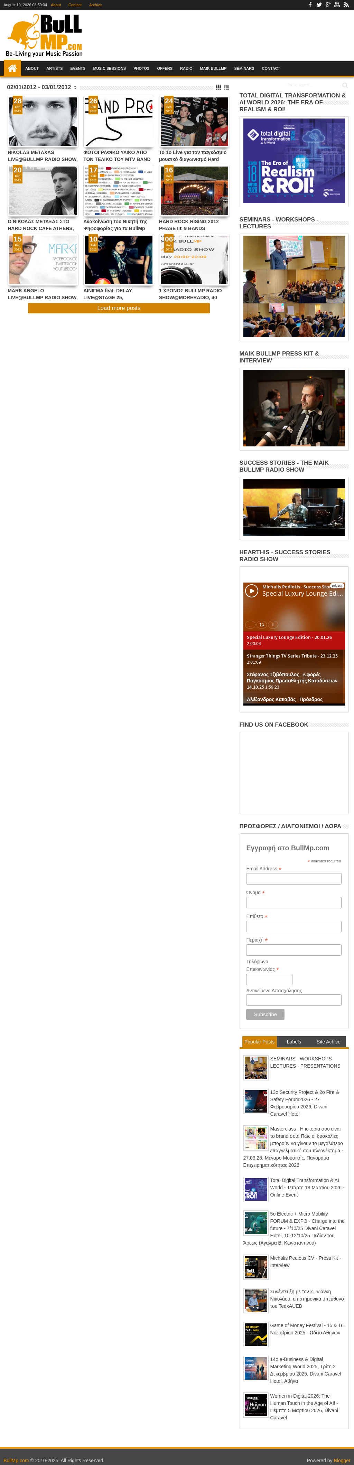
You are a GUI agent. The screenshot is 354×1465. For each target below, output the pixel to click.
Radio (186, 68)
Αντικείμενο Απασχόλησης (274, 990)
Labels (294, 1042)
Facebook (310, 5)
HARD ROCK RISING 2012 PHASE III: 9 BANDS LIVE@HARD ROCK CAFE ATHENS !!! (189, 225)
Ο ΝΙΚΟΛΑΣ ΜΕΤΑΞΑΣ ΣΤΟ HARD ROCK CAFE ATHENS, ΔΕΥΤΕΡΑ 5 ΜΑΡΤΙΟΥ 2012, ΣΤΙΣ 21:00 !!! (41, 225)
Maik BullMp (213, 68)
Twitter (319, 5)
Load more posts (118, 308)
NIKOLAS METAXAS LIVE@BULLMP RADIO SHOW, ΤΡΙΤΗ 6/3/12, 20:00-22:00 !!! (42, 156)
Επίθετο (256, 916)
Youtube (337, 5)
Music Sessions (109, 68)
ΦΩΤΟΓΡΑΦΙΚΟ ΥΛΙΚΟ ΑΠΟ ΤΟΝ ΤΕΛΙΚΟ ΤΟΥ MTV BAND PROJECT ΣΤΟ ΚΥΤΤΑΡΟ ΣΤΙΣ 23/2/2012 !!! (117, 156)
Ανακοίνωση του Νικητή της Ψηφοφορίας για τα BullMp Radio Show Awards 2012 (115, 225)
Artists (54, 68)
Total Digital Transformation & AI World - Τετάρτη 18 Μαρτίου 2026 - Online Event (307, 1188)
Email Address (263, 869)
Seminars (244, 68)
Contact (75, 5)
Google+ (328, 5)
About (56, 5)
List (227, 88)
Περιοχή (257, 940)
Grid (219, 88)
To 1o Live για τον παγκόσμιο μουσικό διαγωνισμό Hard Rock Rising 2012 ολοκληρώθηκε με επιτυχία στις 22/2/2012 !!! (193, 156)
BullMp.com (16, 1460)
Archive (95, 5)
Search (344, 86)
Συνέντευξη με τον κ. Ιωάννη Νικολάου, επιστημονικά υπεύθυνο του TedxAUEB (307, 1299)
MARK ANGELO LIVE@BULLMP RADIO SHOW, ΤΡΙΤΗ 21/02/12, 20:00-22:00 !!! (42, 294)
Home (12, 68)
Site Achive (329, 1042)
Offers (165, 68)
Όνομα (255, 892)
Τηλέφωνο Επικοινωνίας (262, 966)
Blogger (342, 1460)
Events (77, 68)
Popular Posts (259, 1042)
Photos (141, 68)
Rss (346, 5)
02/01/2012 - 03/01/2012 (39, 87)
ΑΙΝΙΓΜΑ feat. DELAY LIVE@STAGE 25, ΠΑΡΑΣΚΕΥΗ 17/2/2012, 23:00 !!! (117, 294)
